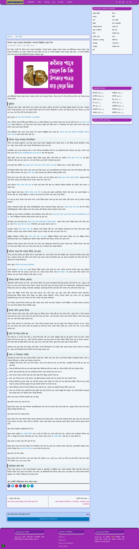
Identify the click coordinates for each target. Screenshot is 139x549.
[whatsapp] (120, 2)
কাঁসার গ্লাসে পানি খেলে (74, 158)
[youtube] (123, 2)
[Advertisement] (48, 19)
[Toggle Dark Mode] (127, 2)
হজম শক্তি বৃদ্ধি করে (27, 448)
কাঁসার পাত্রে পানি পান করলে (22, 224)
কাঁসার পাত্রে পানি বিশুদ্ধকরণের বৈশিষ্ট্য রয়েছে (42, 222)
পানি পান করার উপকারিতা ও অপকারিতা (27, 117)
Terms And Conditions (66, 543)
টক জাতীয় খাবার (21, 269)
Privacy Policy (63, 546)
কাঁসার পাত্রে (30, 172)
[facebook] (116, 2)
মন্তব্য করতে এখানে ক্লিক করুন (48, 519)
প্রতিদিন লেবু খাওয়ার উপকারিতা (24, 265)
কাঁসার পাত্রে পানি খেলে (24, 185)
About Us (62, 537)
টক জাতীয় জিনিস (26, 434)
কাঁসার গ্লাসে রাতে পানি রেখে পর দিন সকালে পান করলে (40, 165)
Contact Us (62, 540)
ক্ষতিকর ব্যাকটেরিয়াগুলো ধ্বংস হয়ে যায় (29, 153)
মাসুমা (113, 537)
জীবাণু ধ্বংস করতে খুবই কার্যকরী (68, 177)
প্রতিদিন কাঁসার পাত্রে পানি (32, 192)
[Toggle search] (130, 2)
